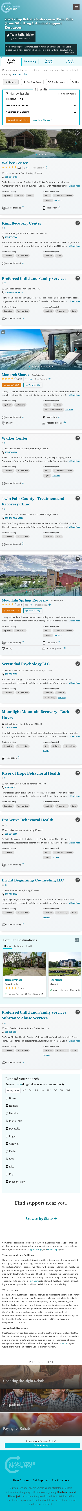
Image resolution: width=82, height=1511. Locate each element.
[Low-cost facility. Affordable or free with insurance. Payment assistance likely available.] (27, 168)
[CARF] (23, 483)
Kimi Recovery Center (21, 223)
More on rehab (20, 74)
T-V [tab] (61, 1090)
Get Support (40, 1480)
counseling (52, 1249)
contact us (63, 1343)
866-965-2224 (13, 610)
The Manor (56, 979)
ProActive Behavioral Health (27, 819)
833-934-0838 (13, 384)
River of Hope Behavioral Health (31, 773)
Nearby (7, 946)
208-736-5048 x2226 (14, 518)
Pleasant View (17, 1181)
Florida (29, 946)
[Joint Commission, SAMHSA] (23, 417)
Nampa (13, 1105)
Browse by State (39, 1218)
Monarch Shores (15, 374)
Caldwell (14, 1143)
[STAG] (23, 263)
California (18, 946)
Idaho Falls (15, 1121)
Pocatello (14, 1128)
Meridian (14, 1113)
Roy (11, 1174)
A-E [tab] (24, 1090)
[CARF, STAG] (23, 207)
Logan (12, 1136)
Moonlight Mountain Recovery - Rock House (35, 714)
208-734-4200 (11, 452)
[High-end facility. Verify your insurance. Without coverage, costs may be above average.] (31, 379)
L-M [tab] (42, 1090)
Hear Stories (21, 1480)
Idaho (18, 1084)
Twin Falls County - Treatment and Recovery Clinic (33, 501)
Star (11, 1159)
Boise (12, 1098)
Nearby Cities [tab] (13, 1090)
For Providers (60, 1480)
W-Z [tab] (68, 1090)
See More (58, 200)
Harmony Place (13, 979)
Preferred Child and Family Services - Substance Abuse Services (35, 1015)
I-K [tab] (36, 1090)
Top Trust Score (34, 82)
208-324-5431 (11, 787)
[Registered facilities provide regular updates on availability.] (65, 422)
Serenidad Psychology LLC (26, 663)
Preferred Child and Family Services (34, 278)
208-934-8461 (11, 176)
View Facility (34, 385)
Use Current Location (21, 39)
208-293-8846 (11, 237)
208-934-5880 (11, 833)
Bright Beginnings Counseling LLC (33, 880)
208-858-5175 (11, 674)
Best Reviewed (58, 82)
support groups (35, 1249)
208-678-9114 (11, 1031)
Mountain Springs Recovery (25, 600)
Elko (11, 1166)
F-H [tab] (30, 1090)
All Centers (11, 82)
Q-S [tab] (55, 1090)
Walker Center (15, 163)
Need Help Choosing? (42, 120)
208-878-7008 (11, 894)
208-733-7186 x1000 (14, 292)
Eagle (12, 1151)
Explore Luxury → (42, 1445)
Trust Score (33, 1280)
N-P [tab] (49, 1090)
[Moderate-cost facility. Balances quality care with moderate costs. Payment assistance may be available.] (6, 825)
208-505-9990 (11, 727)
